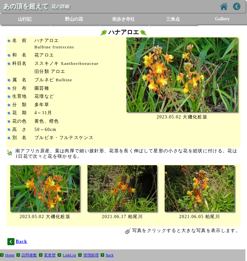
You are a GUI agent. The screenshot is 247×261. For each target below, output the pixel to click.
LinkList (69, 255)
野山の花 (74, 19)
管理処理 (91, 255)
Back (110, 255)
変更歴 (50, 255)
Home (9, 255)
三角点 (173, 19)
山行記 (25, 19)
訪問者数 (29, 255)
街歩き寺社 (123, 19)
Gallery (222, 18)
